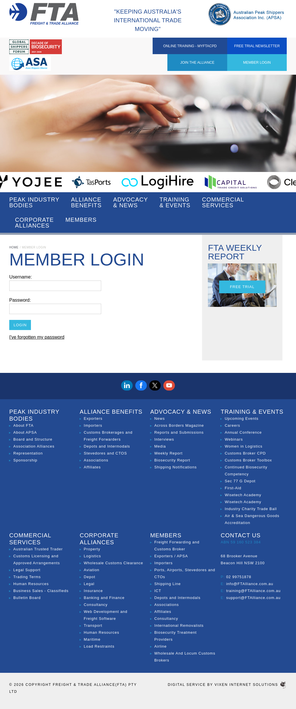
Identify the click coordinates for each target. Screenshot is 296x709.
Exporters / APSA (171, 556)
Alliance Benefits (86, 202)
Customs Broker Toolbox (248, 460)
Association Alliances (33, 446)
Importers (93, 425)
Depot (89, 577)
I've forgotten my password (36, 337)
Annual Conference (243, 432)
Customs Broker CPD (245, 453)
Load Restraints (99, 646)
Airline (160, 646)
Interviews (164, 439)
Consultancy (96, 604)
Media (160, 446)
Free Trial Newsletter (266, 51)
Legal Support (26, 570)
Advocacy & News (130, 202)
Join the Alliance (119, 47)
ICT (157, 591)
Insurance (93, 591)
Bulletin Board (27, 598)
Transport (93, 625)
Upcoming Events (241, 418)
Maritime (92, 639)
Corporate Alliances (34, 223)
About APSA (25, 432)
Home (13, 247)
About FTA (23, 425)
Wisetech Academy (243, 495)
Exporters (93, 418)
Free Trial (242, 287)
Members (81, 223)
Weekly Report (168, 453)
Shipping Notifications (175, 467)
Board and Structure (32, 439)
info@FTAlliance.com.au (249, 584)
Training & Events (175, 202)
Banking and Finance (104, 598)
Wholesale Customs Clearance (113, 563)
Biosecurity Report (172, 460)
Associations (96, 460)
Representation (28, 453)
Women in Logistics (243, 446)
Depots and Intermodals (107, 446)
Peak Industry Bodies (34, 202)
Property (92, 549)
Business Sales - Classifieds (41, 591)
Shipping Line (167, 584)
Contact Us (240, 535)
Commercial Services (223, 202)
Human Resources (31, 584)
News (159, 418)
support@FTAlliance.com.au (253, 598)
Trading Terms (27, 577)
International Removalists (179, 625)
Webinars (234, 439)
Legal (89, 584)
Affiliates (92, 467)
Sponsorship (25, 460)
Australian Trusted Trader (38, 549)
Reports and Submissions (179, 432)
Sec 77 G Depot (240, 481)
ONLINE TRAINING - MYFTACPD (213, 47)
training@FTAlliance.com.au (253, 591)
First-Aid (233, 488)
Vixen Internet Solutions (250, 685)
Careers (232, 425)
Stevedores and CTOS (105, 453)
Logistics (92, 556)
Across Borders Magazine (179, 425)
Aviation (91, 570)
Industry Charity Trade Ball (251, 509)
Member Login (160, 47)
